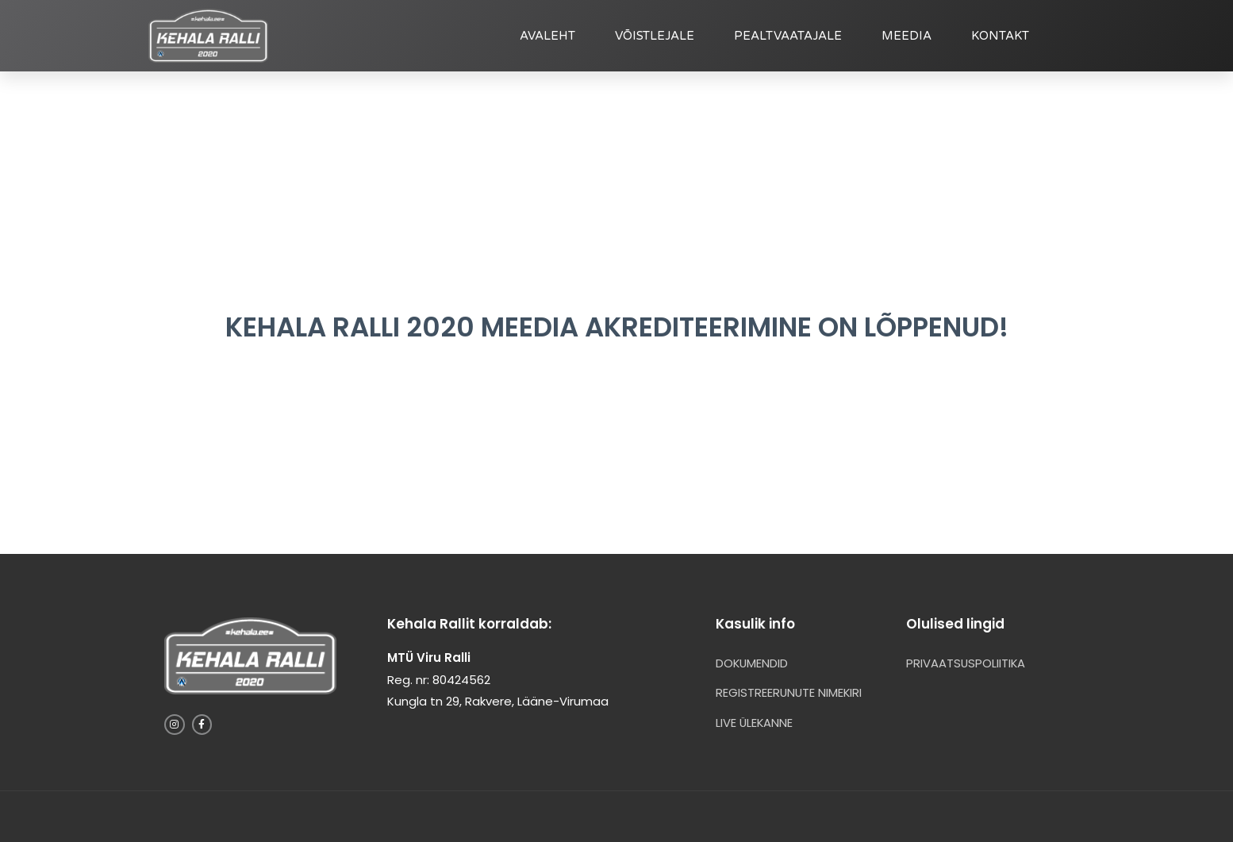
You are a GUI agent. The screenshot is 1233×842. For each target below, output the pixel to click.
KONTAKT (1000, 36)
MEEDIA (906, 36)
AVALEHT (547, 36)
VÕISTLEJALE (654, 36)
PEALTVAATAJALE (788, 36)
